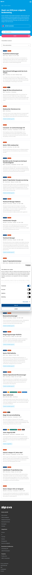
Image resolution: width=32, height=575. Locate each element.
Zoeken (22, 36)
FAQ (1, 567)
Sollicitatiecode (4, 565)
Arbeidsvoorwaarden (5, 519)
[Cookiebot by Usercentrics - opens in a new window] (25, 265)
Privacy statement (4, 563)
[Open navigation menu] (30, 2)
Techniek (5, 50)
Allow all (16, 305)
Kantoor (9, 50)
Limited (16, 308)
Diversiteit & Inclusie (5, 522)
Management (24, 392)
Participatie (3, 524)
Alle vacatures (4, 515)
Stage (9, 87)
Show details (25, 301)
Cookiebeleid (3, 569)
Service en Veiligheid (13, 392)
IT (8, 392)
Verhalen (3, 526)
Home (2, 5)
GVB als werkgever (5, 517)
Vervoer (3, 532)
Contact (2, 571)
